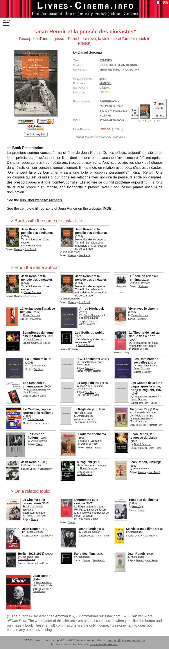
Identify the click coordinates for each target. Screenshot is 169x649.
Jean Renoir (109, 69)
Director (106, 65)
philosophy (129, 69)
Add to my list (36, 134)
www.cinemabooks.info (104, 644)
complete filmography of (38, 208)
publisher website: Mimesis (41, 200)
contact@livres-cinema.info (126, 640)
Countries (36, 343)
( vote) (111, 129)
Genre (34, 396)
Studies (105, 60)
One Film (89, 392)
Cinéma (104, 87)
